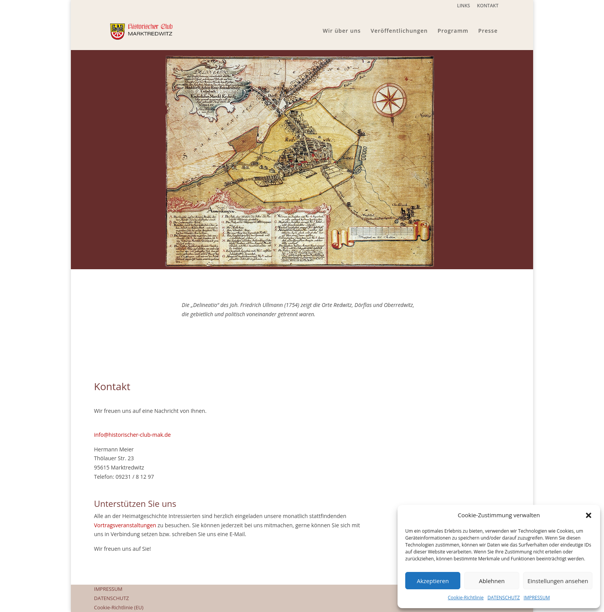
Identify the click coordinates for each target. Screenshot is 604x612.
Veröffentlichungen (399, 31)
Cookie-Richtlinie (466, 597)
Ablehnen (492, 581)
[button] (588, 515)
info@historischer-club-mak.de (132, 434)
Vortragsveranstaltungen (125, 525)
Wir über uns (342, 31)
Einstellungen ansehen (557, 581)
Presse (488, 31)
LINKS (463, 6)
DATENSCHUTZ (503, 597)
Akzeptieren (433, 581)
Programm (453, 31)
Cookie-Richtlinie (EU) (118, 607)
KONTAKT (487, 6)
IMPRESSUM (536, 597)
